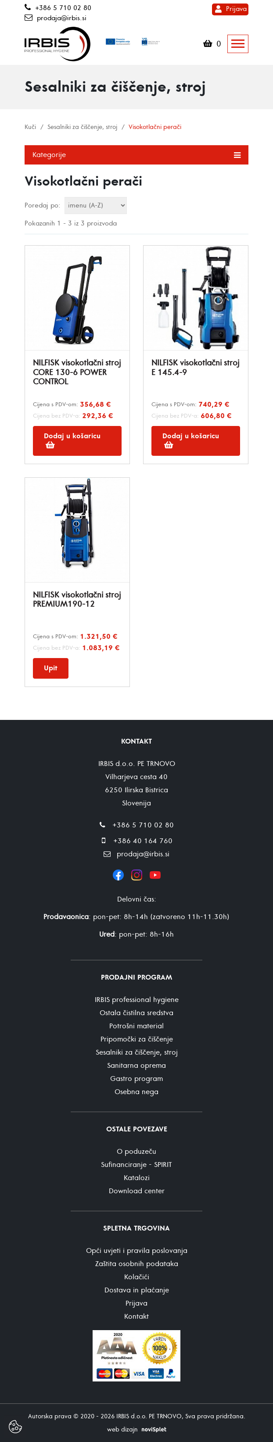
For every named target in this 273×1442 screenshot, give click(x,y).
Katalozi (137, 1178)
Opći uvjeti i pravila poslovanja (136, 1250)
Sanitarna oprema (136, 1065)
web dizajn (122, 1429)
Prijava (236, 9)
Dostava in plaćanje (136, 1290)
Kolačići (136, 1277)
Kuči (30, 127)
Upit (50, 668)
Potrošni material (136, 1026)
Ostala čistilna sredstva (136, 1013)
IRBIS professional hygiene (137, 999)
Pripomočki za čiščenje (137, 1039)
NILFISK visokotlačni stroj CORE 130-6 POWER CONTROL (77, 372)
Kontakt (136, 1316)
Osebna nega (136, 1092)
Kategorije (136, 154)
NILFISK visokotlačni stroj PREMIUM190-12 (77, 600)
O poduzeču (136, 1151)
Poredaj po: (43, 205)
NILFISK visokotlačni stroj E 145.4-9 (195, 368)
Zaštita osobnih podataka (136, 1264)
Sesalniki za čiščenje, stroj (82, 127)
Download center (137, 1191)
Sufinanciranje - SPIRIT (136, 1164)
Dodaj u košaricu (72, 440)
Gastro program (136, 1078)
